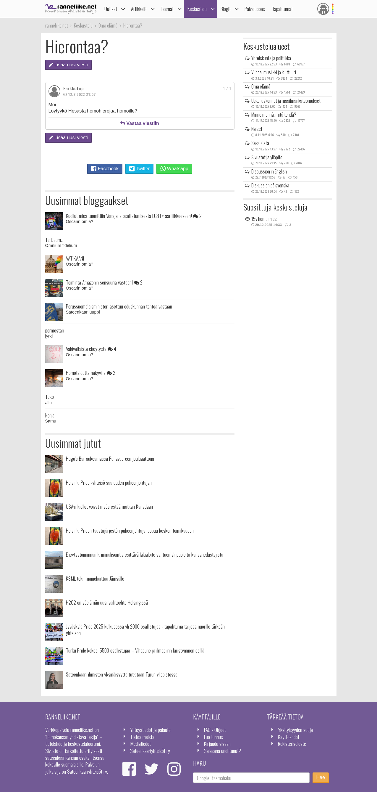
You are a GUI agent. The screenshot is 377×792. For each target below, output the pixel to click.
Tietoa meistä (142, 736)
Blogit (226, 8)
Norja (49, 415)
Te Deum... (54, 239)
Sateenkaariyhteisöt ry (150, 750)
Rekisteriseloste (292, 743)
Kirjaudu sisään (217, 743)
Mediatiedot (140, 743)
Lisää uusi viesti (68, 64)
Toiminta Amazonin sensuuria (104, 282)
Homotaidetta (90, 372)
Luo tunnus (213, 736)
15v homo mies (264, 218)
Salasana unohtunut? (222, 750)
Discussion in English (269, 171)
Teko (49, 396)
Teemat (167, 8)
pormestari (54, 330)
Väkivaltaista (91, 348)
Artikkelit (139, 8)
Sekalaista (260, 143)
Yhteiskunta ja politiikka (271, 58)
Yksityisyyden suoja (295, 729)
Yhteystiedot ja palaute (150, 729)
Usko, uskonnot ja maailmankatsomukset (286, 100)
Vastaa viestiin (139, 123)
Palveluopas (255, 8)
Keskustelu (197, 8)
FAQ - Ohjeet (215, 729)
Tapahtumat (282, 8)
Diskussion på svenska (270, 185)
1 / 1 (227, 88)
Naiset (256, 128)
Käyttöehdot (288, 736)
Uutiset (110, 8)
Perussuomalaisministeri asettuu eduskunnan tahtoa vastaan (119, 306)
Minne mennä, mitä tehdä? (273, 114)
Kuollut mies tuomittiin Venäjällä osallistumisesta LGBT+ (134, 215)
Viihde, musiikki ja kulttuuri (273, 72)
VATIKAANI (75, 258)
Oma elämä (260, 86)
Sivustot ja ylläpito (266, 157)
